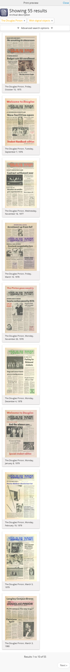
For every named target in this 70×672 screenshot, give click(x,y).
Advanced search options (35, 28)
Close (66, 2)
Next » (63, 665)
